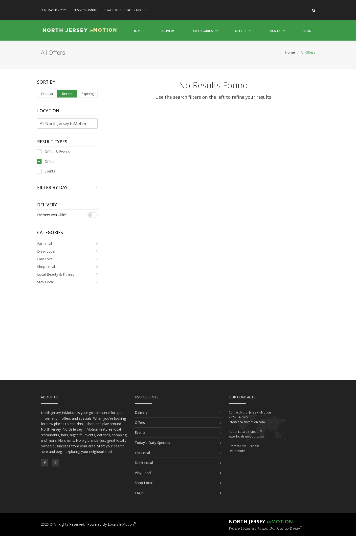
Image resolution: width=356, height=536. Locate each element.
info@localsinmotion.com (247, 422)
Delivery (167, 30)
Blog (307, 30)
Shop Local (144, 482)
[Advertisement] (178, 337)
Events (274, 30)
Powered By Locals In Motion (126, 10)
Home (137, 30)
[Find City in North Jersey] (67, 123)
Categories (203, 30)
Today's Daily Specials (152, 442)
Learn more (237, 451)
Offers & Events (53, 151)
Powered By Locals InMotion (111, 524)
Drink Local (144, 462)
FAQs (139, 492)
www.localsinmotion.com (246, 436)
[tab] (67, 187)
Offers (240, 30)
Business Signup (85, 10)
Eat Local (142, 452)
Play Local (143, 472)
